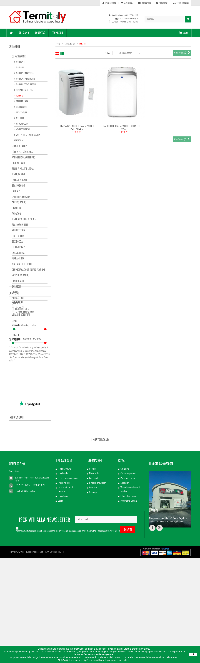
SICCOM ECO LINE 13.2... (34, 466)
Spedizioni (125, 563)
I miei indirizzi (64, 563)
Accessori (20, 118)
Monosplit (20, 62)
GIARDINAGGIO (18, 281)
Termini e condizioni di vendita (130, 570)
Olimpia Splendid (25, 346)
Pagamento (162, 3)
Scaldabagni (18, 186)
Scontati (93, 549)
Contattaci (93, 568)
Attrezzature (21, 113)
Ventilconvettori (23, 129)
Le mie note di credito (68, 559)
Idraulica (16, 208)
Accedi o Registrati (181, 3)
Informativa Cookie (128, 581)
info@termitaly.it (28, 572)
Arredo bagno (19, 203)
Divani (15, 292)
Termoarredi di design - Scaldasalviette (24, 222)
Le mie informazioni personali (66, 570)
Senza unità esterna (24, 90)
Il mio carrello (144, 3)
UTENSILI (16, 304)
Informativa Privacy (128, 577)
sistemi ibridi (18, 163)
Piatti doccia (18, 236)
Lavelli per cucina (21, 197)
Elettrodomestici (20, 309)
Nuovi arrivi (94, 554)
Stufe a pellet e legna (23, 169)
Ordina (107, 53)
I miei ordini (63, 554)
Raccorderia (18, 253)
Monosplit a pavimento (25, 79)
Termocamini (18, 175)
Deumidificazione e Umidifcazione (28, 270)
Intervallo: (16, 359)
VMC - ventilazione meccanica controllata (27, 138)
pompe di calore (20, 146)
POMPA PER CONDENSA (22, 152)
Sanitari (16, 191)
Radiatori (16, 214)
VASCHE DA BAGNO (20, 276)
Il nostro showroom (97, 563)
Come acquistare (127, 554)
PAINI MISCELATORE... (32, 485)
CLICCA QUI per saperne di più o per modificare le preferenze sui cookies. (94, 660)
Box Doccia (17, 242)
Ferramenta (18, 259)
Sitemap (93, 573)
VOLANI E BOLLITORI (21, 315)
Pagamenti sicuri (127, 559)
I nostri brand (100, 520)
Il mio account (109, 3)
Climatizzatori (19, 57)
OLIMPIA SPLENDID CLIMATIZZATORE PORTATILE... (76, 127)
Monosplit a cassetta (24, 73)
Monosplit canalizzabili (26, 85)
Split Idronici (21, 107)
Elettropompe (19, 247)
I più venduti (16, 439)
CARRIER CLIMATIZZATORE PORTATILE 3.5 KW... (123, 127)
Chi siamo (14, 386)
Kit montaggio (22, 124)
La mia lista (126, 3)
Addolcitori (18, 298)
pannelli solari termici (23, 158)
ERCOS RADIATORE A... (33, 447)
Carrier (20, 341)
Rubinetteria (18, 231)
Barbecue (16, 287)
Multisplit (20, 68)
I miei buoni (63, 577)
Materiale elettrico (22, 264)
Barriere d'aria (22, 101)
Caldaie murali (19, 180)
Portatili (19, 96)
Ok (193, 654)
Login (60, 581)
